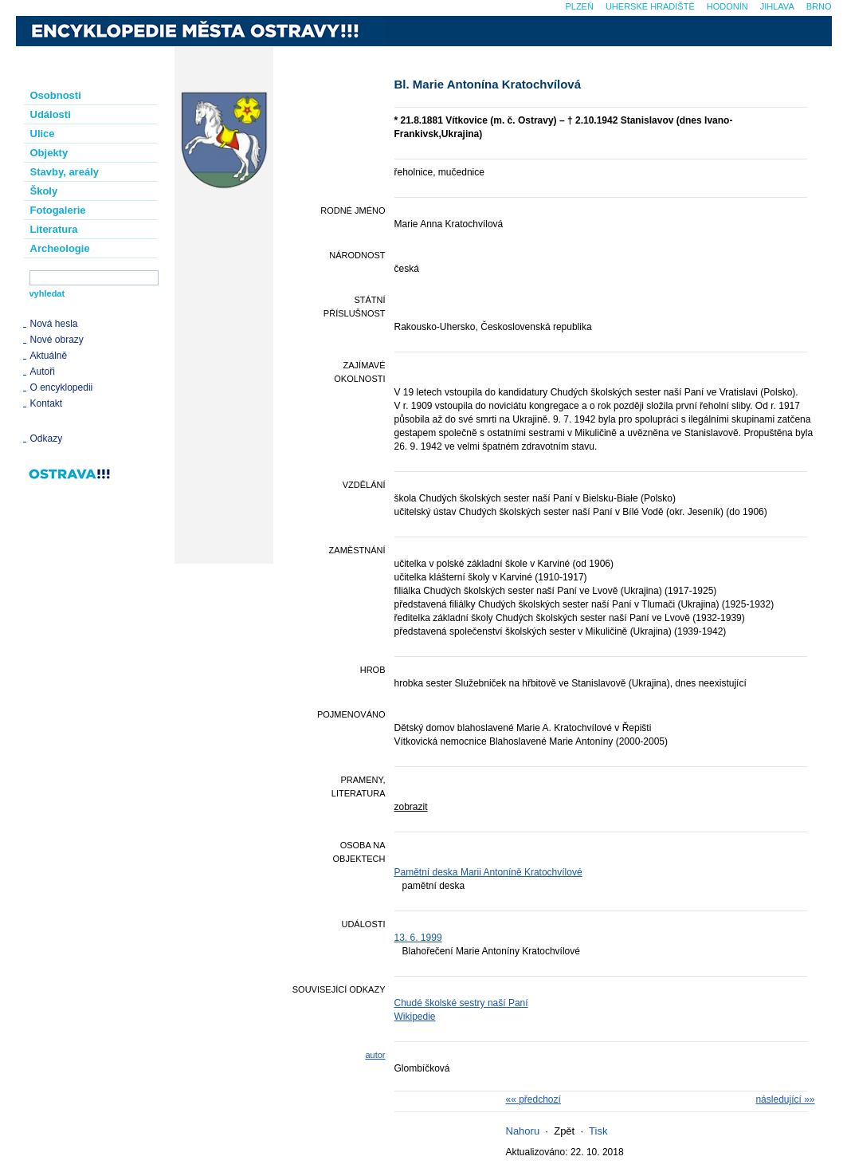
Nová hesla (54, 323)
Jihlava (777, 6)
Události (50, 114)
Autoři (42, 371)
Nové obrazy (57, 339)
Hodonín (727, 6)
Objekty (49, 153)
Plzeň (579, 6)
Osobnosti (55, 95)
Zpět (564, 1131)
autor (375, 1055)
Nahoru (523, 1131)
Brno (819, 6)
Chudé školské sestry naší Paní (461, 1003)
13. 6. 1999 (418, 937)
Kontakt (46, 403)
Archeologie (60, 248)
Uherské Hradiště (650, 6)
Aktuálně (49, 355)
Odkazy (46, 438)
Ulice (42, 134)
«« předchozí (533, 1099)
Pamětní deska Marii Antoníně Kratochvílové (488, 872)
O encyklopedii (61, 387)
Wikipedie (415, 1016)
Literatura (54, 229)
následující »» (784, 1099)
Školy (44, 191)
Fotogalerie (58, 210)
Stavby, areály (64, 172)
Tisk (598, 1131)
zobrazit (411, 806)
